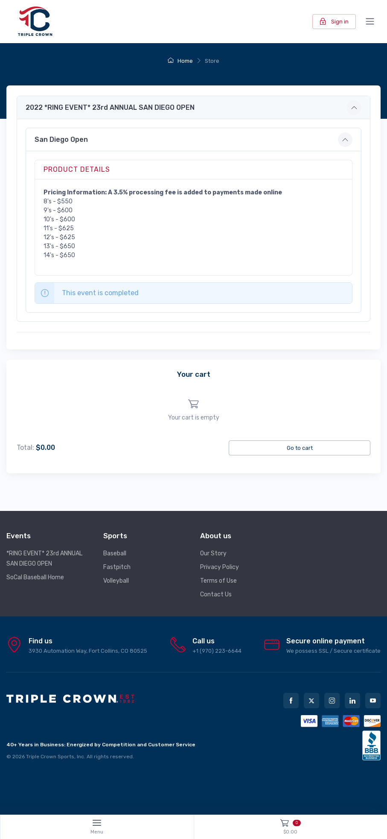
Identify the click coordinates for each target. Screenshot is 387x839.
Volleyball (116, 580)
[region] (193, 410)
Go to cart (300, 448)
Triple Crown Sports (50, 757)
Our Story (213, 553)
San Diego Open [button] (61, 139)
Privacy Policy (219, 567)
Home (180, 61)
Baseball (114, 553)
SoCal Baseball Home (35, 577)
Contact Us (216, 594)
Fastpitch (117, 567)
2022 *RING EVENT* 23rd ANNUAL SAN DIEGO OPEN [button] (110, 107)
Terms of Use (218, 580)
